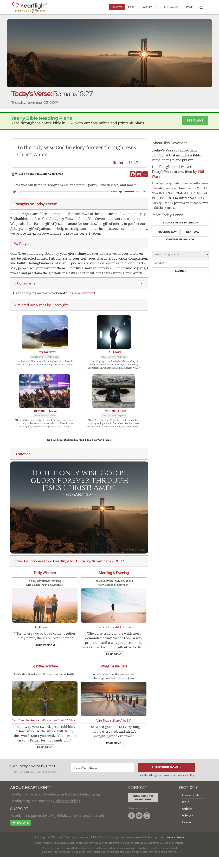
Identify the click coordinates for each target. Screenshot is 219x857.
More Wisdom (45, 645)
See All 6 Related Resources (79, 439)
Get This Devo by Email (37, 174)
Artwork (171, 7)
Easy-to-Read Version (110, 842)
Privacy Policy (186, 775)
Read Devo (113, 654)
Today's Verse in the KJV (180, 222)
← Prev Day (165, 232)
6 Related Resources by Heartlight (41, 304)
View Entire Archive (180, 239)
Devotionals (190, 795)
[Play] (14, 192)
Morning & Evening (114, 572)
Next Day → (194, 231)
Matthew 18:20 (45, 627)
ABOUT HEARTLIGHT (30, 787)
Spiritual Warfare (45, 666)
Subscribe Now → (167, 767)
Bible (132, 7)
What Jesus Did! (114, 666)
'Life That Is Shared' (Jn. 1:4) (113, 720)
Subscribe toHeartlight (143, 797)
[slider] (64, 191)
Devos (117, 7)
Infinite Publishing (67, 801)
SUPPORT (19, 808)
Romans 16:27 (125, 162)
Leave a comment (81, 293)
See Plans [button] (195, 120)
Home (186, 822)
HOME (189, 7)
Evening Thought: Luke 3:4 (114, 627)
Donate (20, 823)
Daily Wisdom (45, 572)
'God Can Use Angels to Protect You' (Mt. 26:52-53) (44, 720)
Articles (150, 7)
